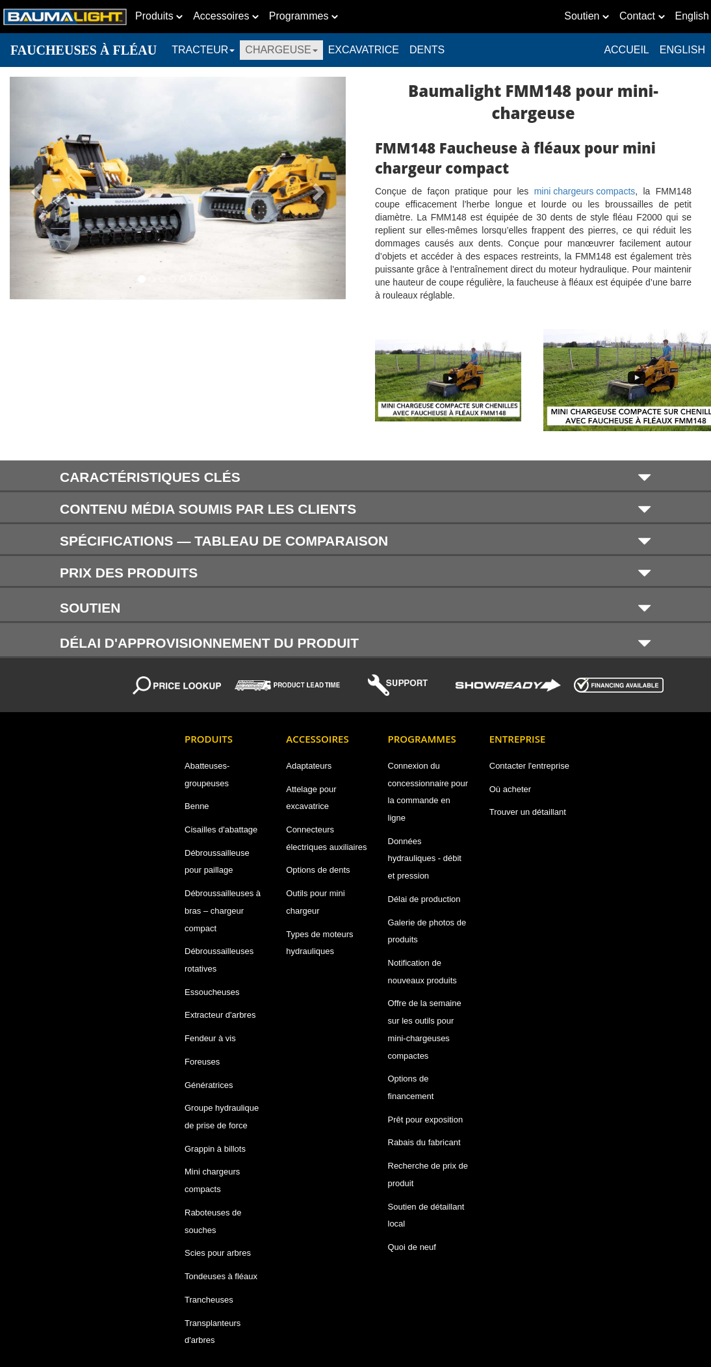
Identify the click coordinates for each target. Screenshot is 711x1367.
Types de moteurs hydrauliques (319, 943)
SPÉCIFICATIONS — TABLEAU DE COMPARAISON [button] (355, 541)
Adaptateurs (308, 766)
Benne (197, 806)
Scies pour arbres (218, 1253)
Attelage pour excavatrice (311, 798)
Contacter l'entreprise (529, 766)
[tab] (355, 476)
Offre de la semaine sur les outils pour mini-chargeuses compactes (424, 1029)
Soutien (586, 15)
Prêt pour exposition (425, 1119)
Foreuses (202, 1062)
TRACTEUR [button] (203, 49)
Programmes (303, 15)
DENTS (427, 49)
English (682, 49)
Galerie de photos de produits (427, 931)
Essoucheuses (212, 992)
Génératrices (209, 1085)
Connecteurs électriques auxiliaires (326, 838)
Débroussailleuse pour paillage (217, 861)
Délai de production (424, 899)
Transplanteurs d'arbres (212, 1332)
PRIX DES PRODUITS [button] (355, 572)
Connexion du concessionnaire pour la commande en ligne (428, 792)
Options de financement (411, 1087)
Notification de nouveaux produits (422, 971)
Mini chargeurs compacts (212, 1180)
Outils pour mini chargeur (315, 902)
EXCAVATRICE (363, 49)
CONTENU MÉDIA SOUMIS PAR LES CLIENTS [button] (355, 509)
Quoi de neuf (412, 1247)
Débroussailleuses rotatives (219, 960)
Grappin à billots (215, 1149)
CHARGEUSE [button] (281, 49)
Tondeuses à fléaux (221, 1276)
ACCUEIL (626, 49)
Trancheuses (209, 1300)
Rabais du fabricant (424, 1142)
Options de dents (318, 870)
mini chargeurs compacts (585, 191)
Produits (159, 15)
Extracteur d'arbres (220, 1015)
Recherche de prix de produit (428, 1174)
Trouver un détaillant (527, 812)
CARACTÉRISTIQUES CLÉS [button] (355, 477)
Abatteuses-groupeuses (207, 774)
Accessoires (226, 15)
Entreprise (517, 738)
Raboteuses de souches (213, 1221)
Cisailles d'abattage (221, 829)
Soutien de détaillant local (426, 1215)
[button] (35, 188)
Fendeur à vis (210, 1038)
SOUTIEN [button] (355, 607)
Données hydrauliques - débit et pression (424, 858)
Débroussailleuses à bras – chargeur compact (223, 910)
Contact (642, 15)
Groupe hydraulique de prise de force (222, 1116)
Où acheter (510, 789)
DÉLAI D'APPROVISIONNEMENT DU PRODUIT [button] (355, 642)
